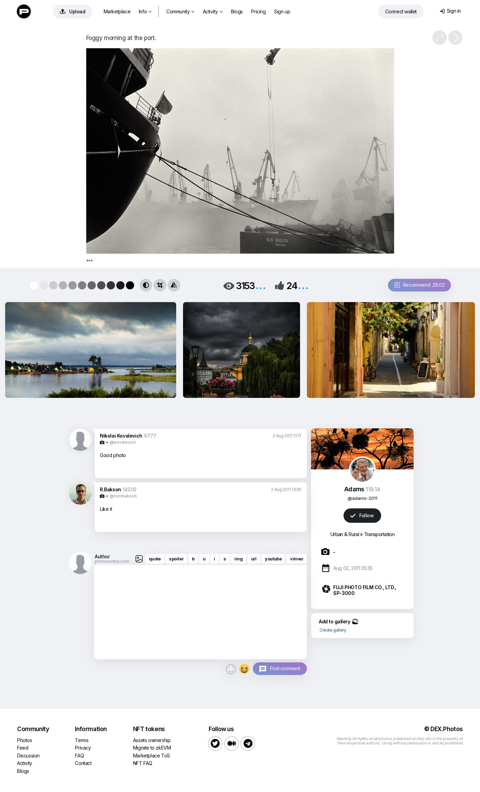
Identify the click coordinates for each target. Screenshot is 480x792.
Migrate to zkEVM (152, 748)
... (260, 285)
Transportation (379, 534)
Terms (81, 740)
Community (180, 11)
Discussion (28, 755)
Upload (73, 11)
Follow (362, 515)
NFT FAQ (142, 763)
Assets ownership (152, 740)
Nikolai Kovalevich (121, 436)
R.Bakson (110, 489)
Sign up (282, 11)
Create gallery (333, 630)
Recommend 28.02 (419, 285)
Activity (212, 11)
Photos (24, 740)
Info (145, 11)
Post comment (285, 668)
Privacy (83, 748)
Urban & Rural (344, 534)
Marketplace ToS (151, 755)
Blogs (237, 11)
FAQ (79, 755)
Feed (22, 748)
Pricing (258, 11)
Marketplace (117, 11)
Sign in (450, 10)
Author (102, 556)
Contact (83, 763)
